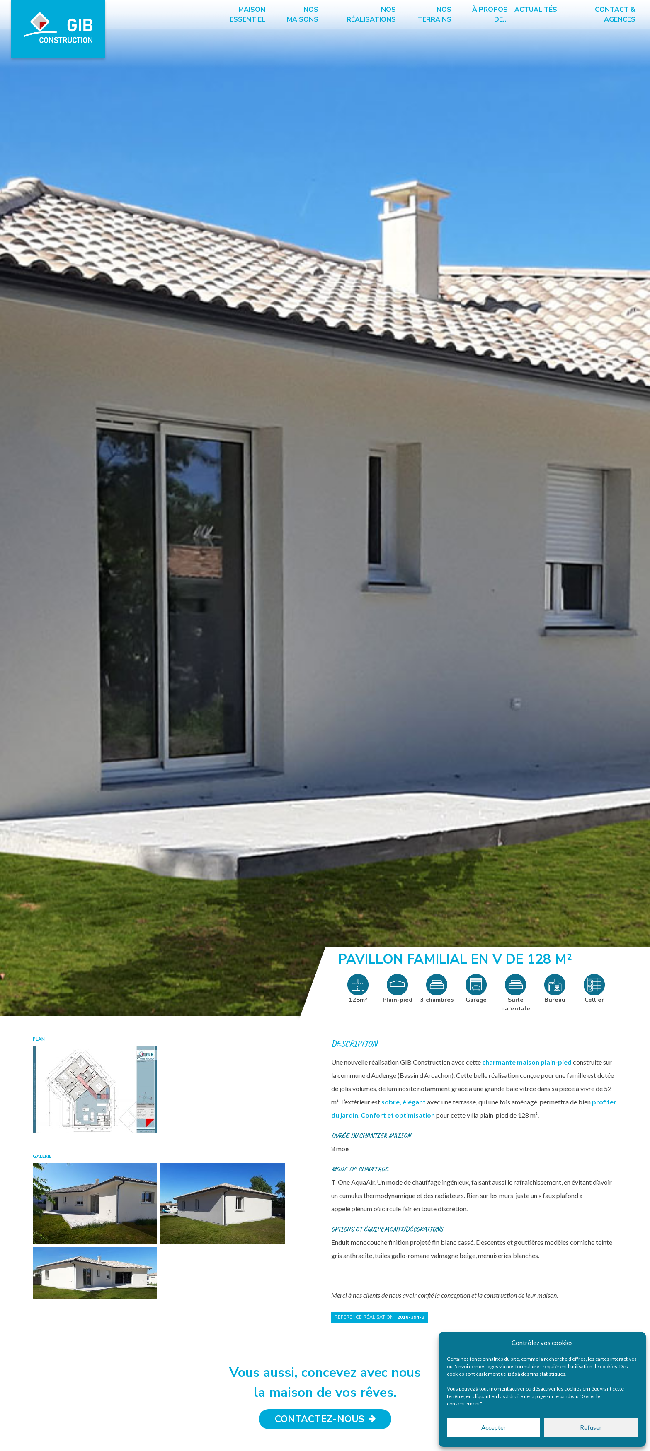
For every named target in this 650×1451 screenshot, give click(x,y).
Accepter (493, 1427)
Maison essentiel (247, 14)
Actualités (535, 9)
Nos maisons (302, 14)
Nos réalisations (370, 14)
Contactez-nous (325, 1419)
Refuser (591, 1427)
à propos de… (489, 14)
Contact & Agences (614, 14)
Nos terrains (434, 14)
